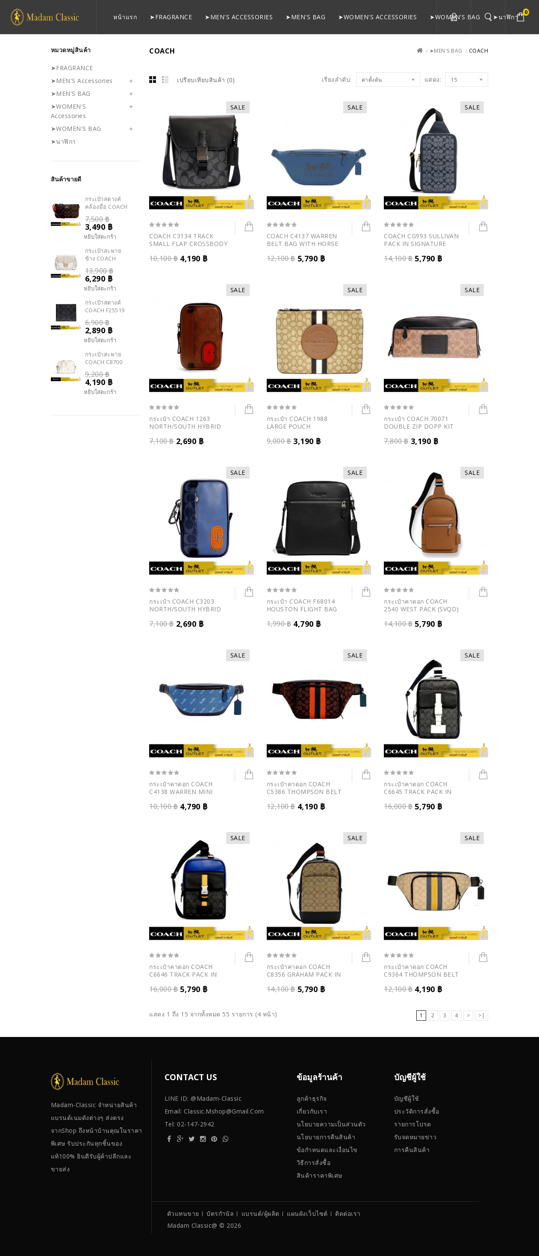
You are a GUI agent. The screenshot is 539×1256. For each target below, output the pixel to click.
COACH (479, 50)
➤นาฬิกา (505, 17)
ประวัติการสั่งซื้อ (416, 1111)
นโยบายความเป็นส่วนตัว (331, 1124)
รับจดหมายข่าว (415, 1137)
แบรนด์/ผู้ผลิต (261, 1213)
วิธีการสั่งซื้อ (314, 1162)
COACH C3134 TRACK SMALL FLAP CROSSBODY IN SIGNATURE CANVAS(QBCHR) (188, 247)
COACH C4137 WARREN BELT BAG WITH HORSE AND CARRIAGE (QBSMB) (304, 243)
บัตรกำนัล (220, 1213)
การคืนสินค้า (412, 1150)
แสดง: (433, 79)
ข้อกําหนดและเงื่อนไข (327, 1150)
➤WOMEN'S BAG (455, 17)
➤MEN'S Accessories (239, 17)
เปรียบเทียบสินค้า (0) (206, 80)
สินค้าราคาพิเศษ (319, 1175)
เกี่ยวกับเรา (312, 1111)
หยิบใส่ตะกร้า (100, 237)
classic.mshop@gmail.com (224, 1111)
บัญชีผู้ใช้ (406, 1098)
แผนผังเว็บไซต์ (307, 1213)
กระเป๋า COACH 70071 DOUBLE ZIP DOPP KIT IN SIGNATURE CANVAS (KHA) (419, 430)
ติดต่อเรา (348, 1213)
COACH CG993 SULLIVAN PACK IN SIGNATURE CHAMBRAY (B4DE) (421, 243)
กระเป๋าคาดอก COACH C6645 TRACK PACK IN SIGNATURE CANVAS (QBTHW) (418, 795)
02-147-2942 (196, 1124)
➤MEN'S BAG (305, 17)
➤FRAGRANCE (171, 17)
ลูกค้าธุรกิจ (312, 1098)
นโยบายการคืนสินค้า (326, 1137)
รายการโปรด (412, 1124)
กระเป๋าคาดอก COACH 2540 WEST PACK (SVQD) (421, 605)
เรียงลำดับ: (337, 79)
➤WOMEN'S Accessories (377, 17)
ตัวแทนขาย (183, 1213)
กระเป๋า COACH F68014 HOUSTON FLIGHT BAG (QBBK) (302, 609)
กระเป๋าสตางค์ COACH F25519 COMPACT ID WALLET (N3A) (105, 314)
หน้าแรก (125, 17)
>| (481, 1015)
